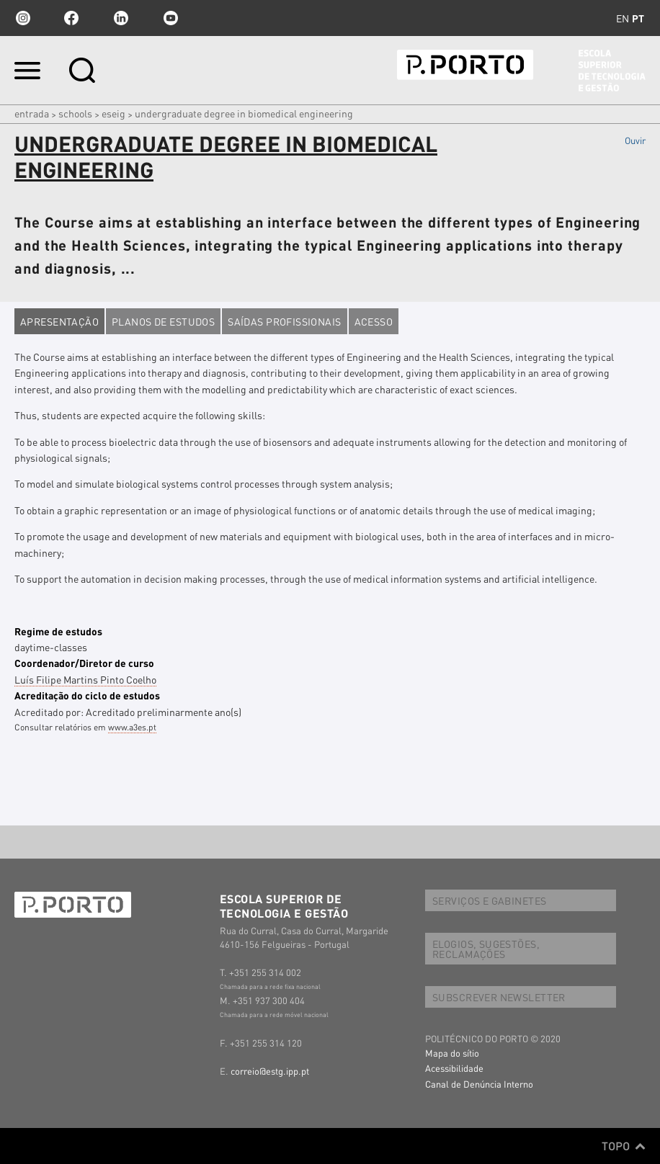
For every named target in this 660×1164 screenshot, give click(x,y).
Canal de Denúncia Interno (479, 1084)
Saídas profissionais (284, 321)
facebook (71, 18)
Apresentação (59, 321)
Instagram (21, 18)
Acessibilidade (454, 1068)
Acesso (373, 321)
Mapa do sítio (452, 1053)
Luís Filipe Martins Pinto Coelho (85, 679)
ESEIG (113, 113)
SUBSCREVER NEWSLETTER (499, 996)
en (622, 18)
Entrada (31, 113)
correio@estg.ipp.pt (270, 1071)
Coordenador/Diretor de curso (84, 662)
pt (638, 18)
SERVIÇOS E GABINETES (489, 900)
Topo (624, 1146)
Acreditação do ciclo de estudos (87, 695)
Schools (75, 113)
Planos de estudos (163, 321)
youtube (171, 18)
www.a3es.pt (132, 727)
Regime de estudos (58, 630)
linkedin (121, 18)
